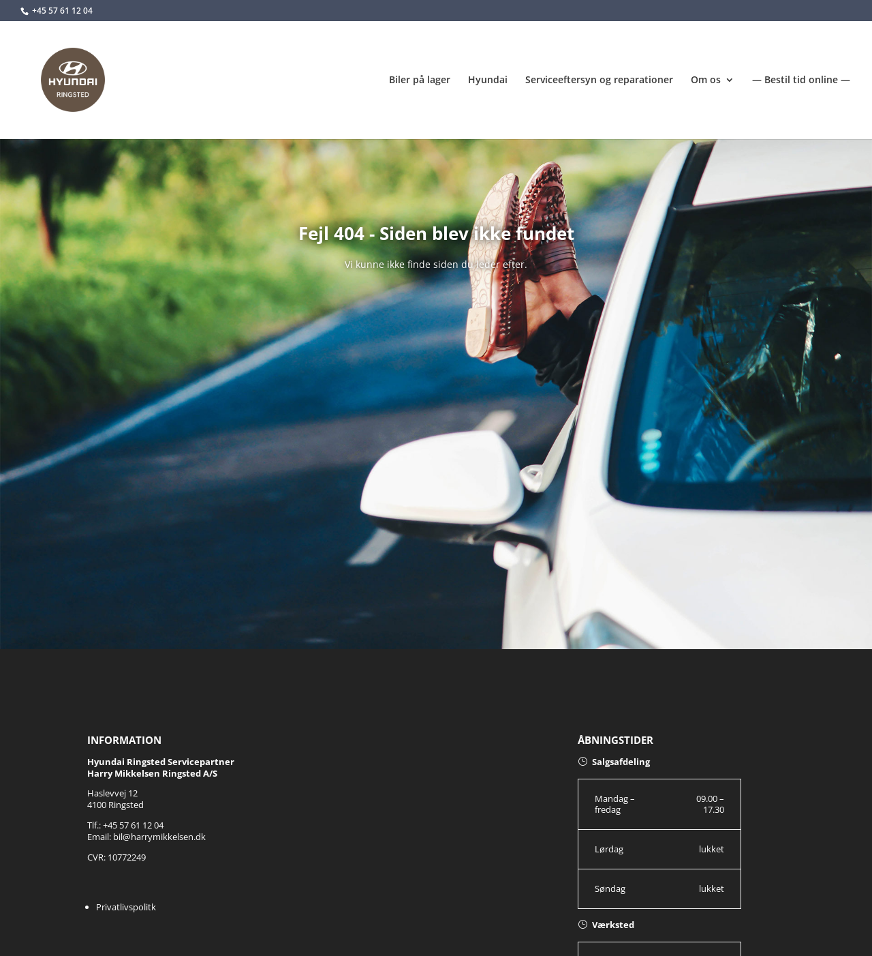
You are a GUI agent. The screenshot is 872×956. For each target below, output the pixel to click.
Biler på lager (419, 80)
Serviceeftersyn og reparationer (599, 80)
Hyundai (488, 80)
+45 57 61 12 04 (62, 10)
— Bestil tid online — (801, 80)
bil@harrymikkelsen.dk (159, 837)
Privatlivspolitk (126, 907)
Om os (706, 80)
